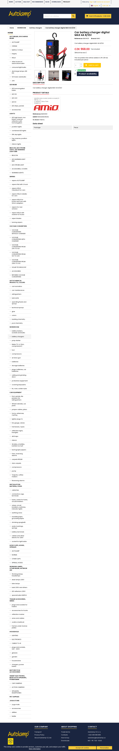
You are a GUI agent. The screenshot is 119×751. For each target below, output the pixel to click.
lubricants (15, 298)
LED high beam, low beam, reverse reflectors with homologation (19, 120)
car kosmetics (17, 286)
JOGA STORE (14, 701)
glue (13, 311)
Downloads (56, 2)
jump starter (16, 340)
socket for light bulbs (19, 541)
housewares (16, 661)
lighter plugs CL (17, 419)
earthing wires (17, 513)
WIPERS (12, 177)
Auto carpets (16, 463)
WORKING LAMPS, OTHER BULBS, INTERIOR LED (18, 568)
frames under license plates (19, 627)
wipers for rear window (17, 208)
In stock (36, 120)
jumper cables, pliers (19, 409)
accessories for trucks (20, 610)
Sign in (92, 2)
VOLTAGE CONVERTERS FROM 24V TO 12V (18, 247)
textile (14, 716)
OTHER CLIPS (16, 559)
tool (13, 350)
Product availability (88, 74)
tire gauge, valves (18, 423)
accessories (16, 110)
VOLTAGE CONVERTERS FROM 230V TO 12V (18, 261)
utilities (14, 712)
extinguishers (16, 294)
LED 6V (14, 102)
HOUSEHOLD (14, 632)
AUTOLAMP (15, 42)
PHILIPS (14, 54)
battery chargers (18, 337)
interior (14, 440)
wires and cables (18, 618)
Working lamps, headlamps (17, 575)
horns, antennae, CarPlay (18, 414)
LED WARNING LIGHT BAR (18, 160)
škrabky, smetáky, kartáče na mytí (18, 445)
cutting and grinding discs (19, 376)
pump (14, 471)
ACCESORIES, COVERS (19, 169)
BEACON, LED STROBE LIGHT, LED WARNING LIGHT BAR (17, 150)
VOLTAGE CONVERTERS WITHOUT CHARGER (18, 232)
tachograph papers (19, 450)
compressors (17, 354)
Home (10, 32)
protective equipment (20, 381)
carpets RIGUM (17, 459)
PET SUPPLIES (14, 697)
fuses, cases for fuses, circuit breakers (20, 500)
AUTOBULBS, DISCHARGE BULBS (19, 37)
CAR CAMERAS (17, 683)
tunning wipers (17, 222)
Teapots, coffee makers (17, 476)
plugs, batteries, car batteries (19, 370)
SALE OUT (26, 2)
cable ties (15, 490)
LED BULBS (13, 85)
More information (35, 749)
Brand (93, 39)
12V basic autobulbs (19, 77)
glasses (14, 653)
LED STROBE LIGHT (18, 165)
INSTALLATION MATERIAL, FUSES (16, 485)
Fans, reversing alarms (17, 454)
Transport (37, 732)
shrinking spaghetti (18, 522)
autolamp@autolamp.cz (97, 738)
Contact (92, 726)
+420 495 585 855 (94, 735)
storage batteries (18, 366)
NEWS (11, 2)
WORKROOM (14, 327)
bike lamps (16, 583)
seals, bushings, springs (17, 527)
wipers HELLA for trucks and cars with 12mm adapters (19, 201)
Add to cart (92, 65)
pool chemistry (17, 323)
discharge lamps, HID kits (19, 72)
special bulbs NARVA (19, 595)
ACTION (18, 2)
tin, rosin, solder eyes (19, 388)
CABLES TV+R (16, 643)
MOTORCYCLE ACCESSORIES (15, 671)
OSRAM (14, 46)
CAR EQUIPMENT (16, 392)
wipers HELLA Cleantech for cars (18, 189)
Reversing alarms (18, 480)
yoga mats (16, 704)
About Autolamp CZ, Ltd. (43, 738)
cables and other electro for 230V (18, 537)
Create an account (103, 2)
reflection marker (18, 614)
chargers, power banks (18, 665)
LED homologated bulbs (18, 89)
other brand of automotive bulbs (18, 62)
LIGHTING (15, 635)
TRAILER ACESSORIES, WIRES (18, 600)
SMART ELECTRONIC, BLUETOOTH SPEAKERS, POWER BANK (18, 677)
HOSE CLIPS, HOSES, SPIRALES (17, 546)
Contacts (64, 735)
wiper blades (16, 218)
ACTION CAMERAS (18, 687)
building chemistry (18, 319)
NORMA (14, 555)
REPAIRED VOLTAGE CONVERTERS (18, 276)
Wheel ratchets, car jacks (19, 405)
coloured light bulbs (19, 67)
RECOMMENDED (37, 2)
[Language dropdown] (96, 6)
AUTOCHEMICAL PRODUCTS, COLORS (17, 282)
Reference (78, 39)
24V (13, 81)
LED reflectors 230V (18, 591)
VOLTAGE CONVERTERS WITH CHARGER (18, 239)
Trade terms (65, 732)
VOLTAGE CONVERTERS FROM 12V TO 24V (18, 254)
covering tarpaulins (19, 385)
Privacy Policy (39, 735)
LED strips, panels (18, 106)
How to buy (65, 738)
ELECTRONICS (16, 639)
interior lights (16, 144)
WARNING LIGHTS (18, 173)
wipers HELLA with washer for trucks (18, 214)
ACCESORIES (16, 271)
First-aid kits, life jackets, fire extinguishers (17, 398)
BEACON (15, 155)
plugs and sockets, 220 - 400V (18, 648)
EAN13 (35, 117)
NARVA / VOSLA (17, 50)
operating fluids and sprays (19, 303)
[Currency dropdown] (106, 6)
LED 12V (14, 94)
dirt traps (15, 436)
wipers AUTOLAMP (18, 180)
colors (14, 315)
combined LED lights (19, 131)
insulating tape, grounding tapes (18, 517)
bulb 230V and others (19, 587)
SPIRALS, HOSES (17, 563)
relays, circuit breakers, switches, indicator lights (19, 507)
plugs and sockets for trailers (19, 606)
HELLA (14, 58)
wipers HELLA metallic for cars (19, 195)
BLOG (47, 2)
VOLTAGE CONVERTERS (18, 226)
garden (14, 657)
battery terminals (18, 532)
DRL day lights (16, 134)
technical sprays (18, 308)
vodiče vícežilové (18, 622)
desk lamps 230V (18, 580)
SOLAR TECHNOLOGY (19, 267)
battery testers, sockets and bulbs (18, 332)
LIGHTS (12, 114)
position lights (17, 127)
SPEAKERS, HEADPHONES (16, 692)
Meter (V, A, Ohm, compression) (18, 345)
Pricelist (66, 2)
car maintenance (18, 290)
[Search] (59, 16)
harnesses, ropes (18, 427)
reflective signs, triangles (17, 431)
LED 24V (14, 98)
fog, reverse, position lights (19, 139)
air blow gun (16, 358)
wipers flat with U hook (20, 184)
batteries (15, 362)
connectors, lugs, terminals (18, 495)
